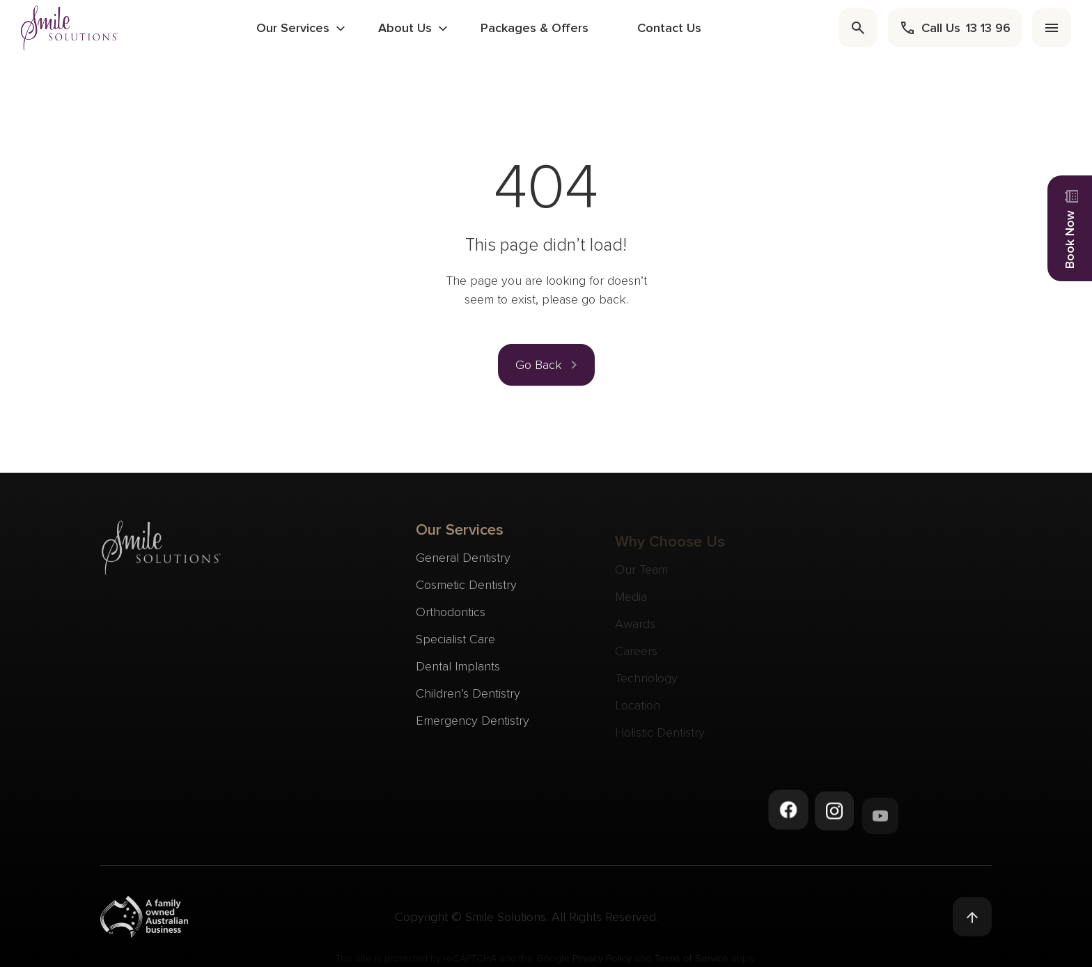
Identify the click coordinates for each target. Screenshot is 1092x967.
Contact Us (669, 28)
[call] (955, 27)
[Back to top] (972, 921)
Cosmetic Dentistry (466, 593)
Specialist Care (455, 647)
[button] (546, 365)
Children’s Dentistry (468, 701)
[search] (858, 27)
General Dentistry (463, 566)
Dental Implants (458, 674)
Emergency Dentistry (472, 729)
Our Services (292, 28)
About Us (405, 28)
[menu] (1051, 27)
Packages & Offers (534, 28)
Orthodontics (450, 620)
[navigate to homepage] (69, 27)
